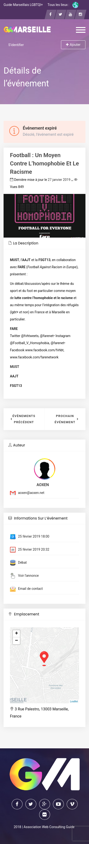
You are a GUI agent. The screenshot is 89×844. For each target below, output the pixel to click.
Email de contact (30, 589)
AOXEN (43, 485)
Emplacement (23, 614)
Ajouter (73, 45)
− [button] (16, 640)
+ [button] (16, 633)
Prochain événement (65, 419)
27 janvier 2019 (59, 180)
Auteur (16, 445)
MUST (14, 367)
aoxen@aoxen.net (31, 493)
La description (23, 243)
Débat (22, 562)
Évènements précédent (23, 419)
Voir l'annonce (28, 575)
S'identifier (16, 45)
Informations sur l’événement (37, 518)
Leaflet (74, 701)
